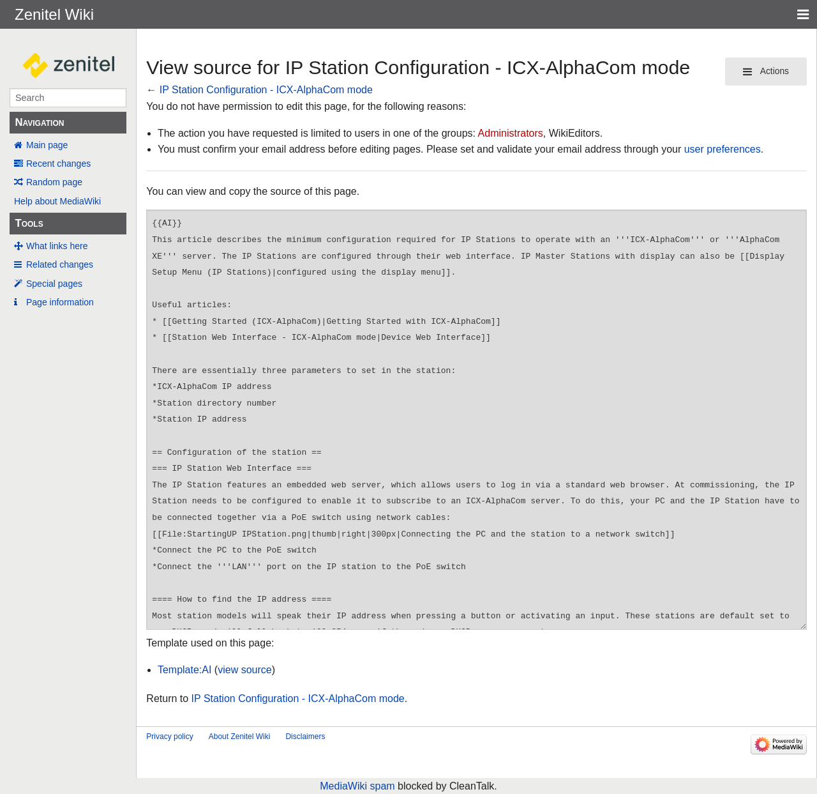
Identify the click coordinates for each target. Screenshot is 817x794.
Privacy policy (169, 736)
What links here (56, 246)
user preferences (722, 149)
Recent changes (58, 163)
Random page (54, 182)
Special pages (54, 284)
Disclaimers (305, 736)
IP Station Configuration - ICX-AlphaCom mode (266, 89)
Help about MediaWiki (57, 201)
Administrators (510, 133)
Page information (60, 302)
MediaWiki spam (357, 786)
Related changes (59, 264)
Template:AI (184, 669)
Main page (47, 145)
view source (244, 669)
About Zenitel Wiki (240, 736)
